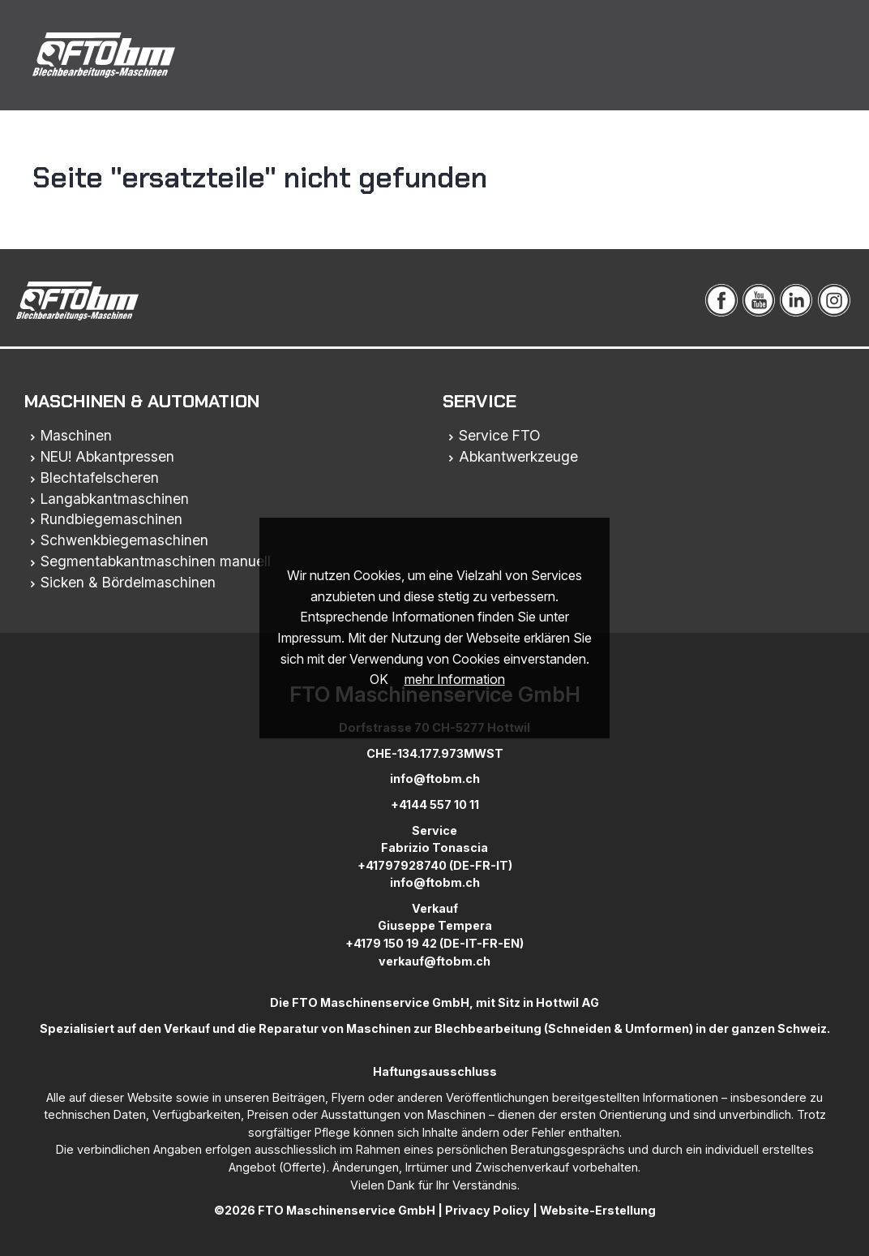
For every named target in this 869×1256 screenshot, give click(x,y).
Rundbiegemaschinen (111, 518)
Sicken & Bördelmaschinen (128, 582)
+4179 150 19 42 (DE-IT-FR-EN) (434, 943)
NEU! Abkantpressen (107, 456)
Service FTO (500, 435)
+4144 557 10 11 (435, 804)
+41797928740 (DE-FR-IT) (434, 865)
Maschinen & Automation (141, 401)
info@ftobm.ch (435, 778)
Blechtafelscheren (100, 477)
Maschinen (76, 435)
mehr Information (455, 679)
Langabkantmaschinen (115, 498)
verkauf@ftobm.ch (434, 961)
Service (479, 401)
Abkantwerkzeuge (518, 456)
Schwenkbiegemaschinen (124, 539)
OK (379, 679)
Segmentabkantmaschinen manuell (156, 561)
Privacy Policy (487, 1210)
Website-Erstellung (598, 1210)
